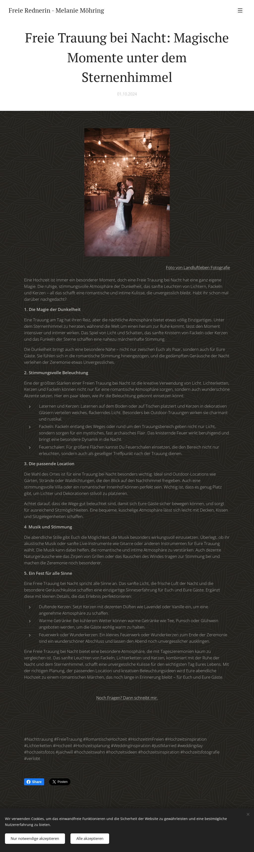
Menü (240, 10)
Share (34, 782)
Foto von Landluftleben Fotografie (198, 267)
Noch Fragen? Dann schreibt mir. (127, 697)
